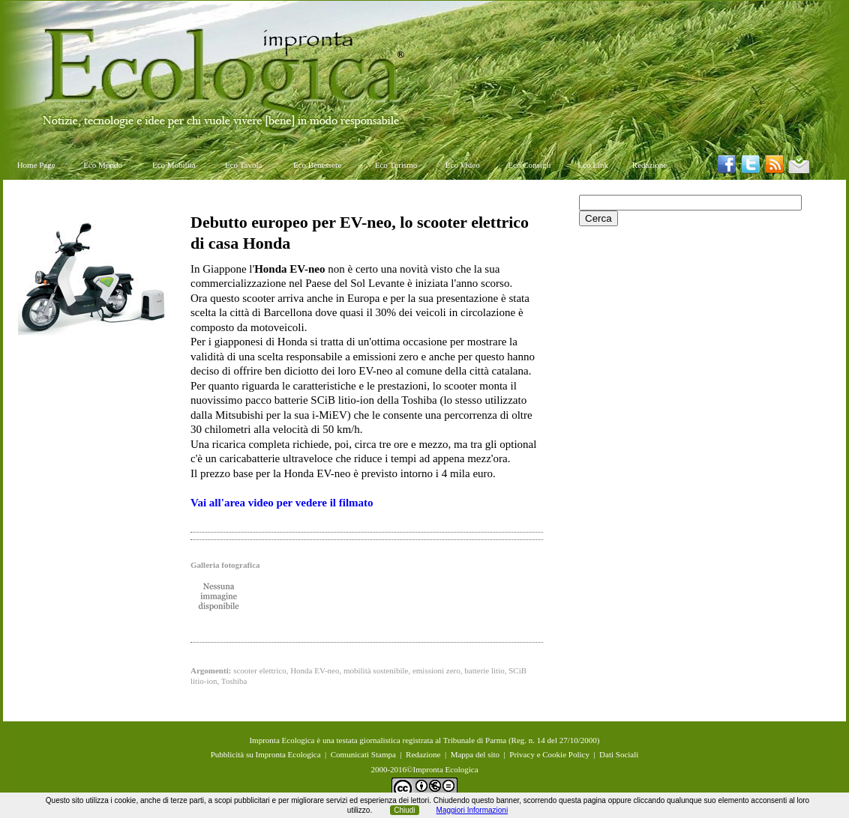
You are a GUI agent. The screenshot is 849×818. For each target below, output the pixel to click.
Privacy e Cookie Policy (549, 754)
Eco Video (463, 164)
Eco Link (593, 164)
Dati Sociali (618, 754)
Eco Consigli (529, 164)
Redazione (649, 164)
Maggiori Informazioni (472, 810)
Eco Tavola (243, 164)
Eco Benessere (317, 164)
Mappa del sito (475, 754)
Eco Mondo (102, 164)
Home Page (36, 164)
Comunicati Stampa (363, 754)
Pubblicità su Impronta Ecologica (266, 754)
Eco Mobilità (174, 164)
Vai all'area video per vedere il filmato (282, 503)
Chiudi (404, 810)
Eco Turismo (396, 164)
